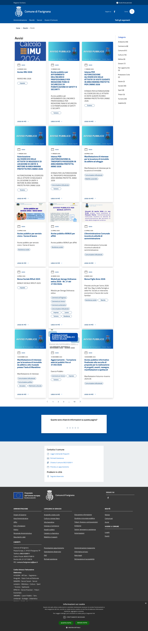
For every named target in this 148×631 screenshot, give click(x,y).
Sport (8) (121, 90)
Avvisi (21, 65)
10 (74, 401)
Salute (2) (121, 81)
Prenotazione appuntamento (54, 548)
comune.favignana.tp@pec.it (27, 562)
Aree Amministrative (21, 518)
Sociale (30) (122, 86)
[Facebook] (114, 11)
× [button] (145, 603)
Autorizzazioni (79, 533)
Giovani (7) (121, 63)
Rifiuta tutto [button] (82, 623)
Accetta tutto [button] (66, 623)
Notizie (107, 514)
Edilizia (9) (121, 59)
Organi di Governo (20, 514)
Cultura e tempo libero (52, 518)
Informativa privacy (81, 551)
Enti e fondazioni (19, 526)
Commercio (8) (123, 46)
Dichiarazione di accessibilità (84, 559)
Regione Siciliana (19, 2)
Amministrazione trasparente (84, 548)
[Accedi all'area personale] (124, 2)
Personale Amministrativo (23, 533)
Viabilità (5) (122, 103)
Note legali (78, 555)
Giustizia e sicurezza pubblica (84, 518)
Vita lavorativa (49, 522)
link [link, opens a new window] (94, 613)
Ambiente (77, 526)
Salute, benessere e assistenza (85, 529)
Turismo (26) (122, 99)
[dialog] (74, 616)
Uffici (15, 522)
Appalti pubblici (49, 529)
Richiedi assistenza (50, 559)
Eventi (107, 536)
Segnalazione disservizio (52, 551)
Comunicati (109, 518)
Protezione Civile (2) (124, 75)
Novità (25, 28)
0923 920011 (25, 553)
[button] (74, 627)
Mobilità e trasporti (50, 537)
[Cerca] (132, 11)
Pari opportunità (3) (124, 69)
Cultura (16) (122, 55)
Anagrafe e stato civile (52, 514)
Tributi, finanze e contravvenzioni (86, 522)
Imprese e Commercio (51, 526)
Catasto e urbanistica (51, 533)
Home (18, 28)
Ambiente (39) (123, 42)
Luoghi (107, 532)
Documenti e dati (19, 537)
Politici (16, 529)
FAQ (45, 555)
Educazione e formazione (83, 514)
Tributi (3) (121, 94)
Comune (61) (122, 50)
